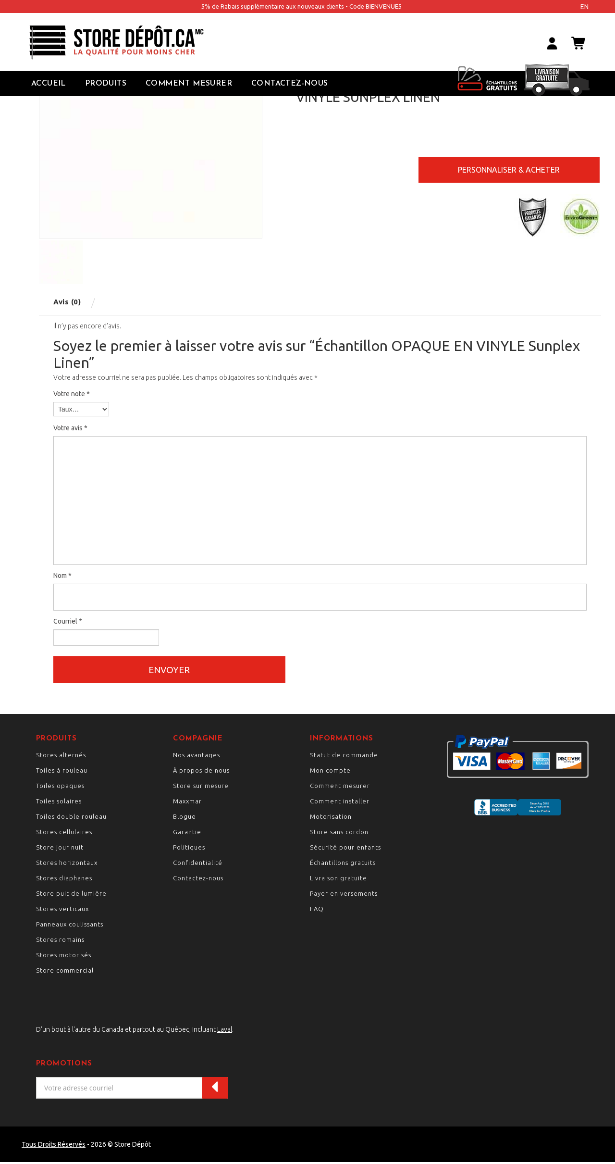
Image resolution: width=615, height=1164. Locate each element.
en (584, 7)
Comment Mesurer (189, 84)
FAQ (317, 910)
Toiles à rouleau (61, 772)
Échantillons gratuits (343, 864)
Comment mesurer (340, 787)
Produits (105, 84)
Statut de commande (344, 756)
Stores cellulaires (64, 833)
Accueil (48, 84)
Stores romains (60, 941)
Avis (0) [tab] (67, 302)
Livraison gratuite (338, 879)
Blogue (184, 818)
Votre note (71, 394)
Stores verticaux (62, 910)
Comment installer (339, 803)
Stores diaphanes (64, 879)
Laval (224, 1031)
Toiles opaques (60, 787)
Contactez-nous (289, 84)
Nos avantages (196, 756)
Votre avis (70, 428)
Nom (62, 575)
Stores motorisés (63, 956)
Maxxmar (187, 803)
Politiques (189, 849)
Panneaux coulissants (69, 926)
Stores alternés (61, 756)
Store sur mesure (201, 787)
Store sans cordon (339, 833)
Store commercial (65, 972)
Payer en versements (344, 895)
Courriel (67, 621)
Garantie (187, 833)
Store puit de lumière (71, 895)
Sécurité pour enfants (345, 849)
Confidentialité (197, 864)
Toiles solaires (59, 803)
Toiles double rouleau (71, 818)
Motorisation (331, 818)
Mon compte (330, 772)
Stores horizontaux (67, 864)
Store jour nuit (60, 849)
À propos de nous (201, 772)
